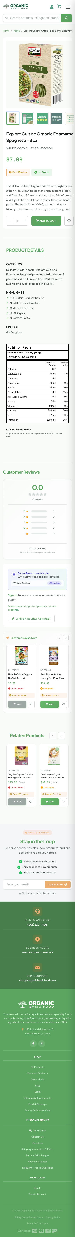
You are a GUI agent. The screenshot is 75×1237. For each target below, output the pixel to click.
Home (6, 30)
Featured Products (37, 1073)
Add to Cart (46, 220)
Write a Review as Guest (31, 618)
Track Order (37, 1130)
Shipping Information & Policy (37, 1149)
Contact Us (37, 1136)
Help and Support (37, 1161)
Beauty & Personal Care (37, 1110)
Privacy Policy (53, 1217)
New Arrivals (37, 1079)
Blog (37, 1085)
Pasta (17, 30)
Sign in (12, 595)
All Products (37, 1067)
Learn (38, 1091)
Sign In (37, 1188)
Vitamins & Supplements (37, 1098)
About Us (37, 1143)
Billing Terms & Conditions (29, 1217)
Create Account (37, 1194)
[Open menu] (68, 6)
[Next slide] (66, 637)
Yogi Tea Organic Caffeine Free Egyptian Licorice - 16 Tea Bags (21, 777)
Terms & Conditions (37, 1223)
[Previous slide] (59, 637)
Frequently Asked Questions (37, 1167)
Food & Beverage (37, 1104)
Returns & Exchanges (37, 1155)
